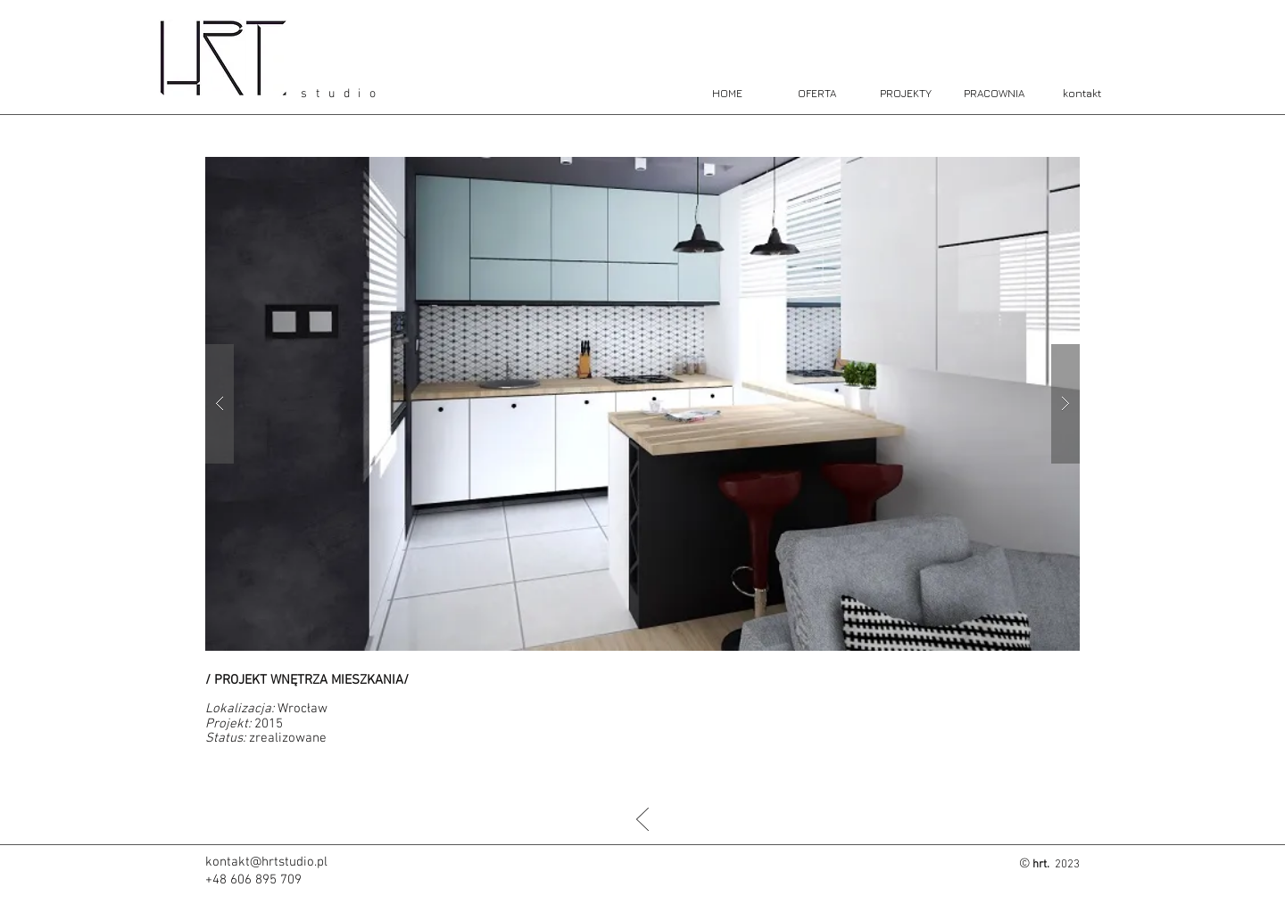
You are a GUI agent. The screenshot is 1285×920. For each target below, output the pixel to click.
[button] (642, 404)
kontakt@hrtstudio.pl (266, 862)
